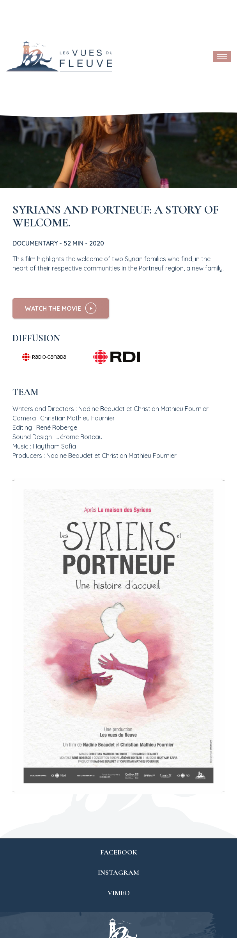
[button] (60, 308)
